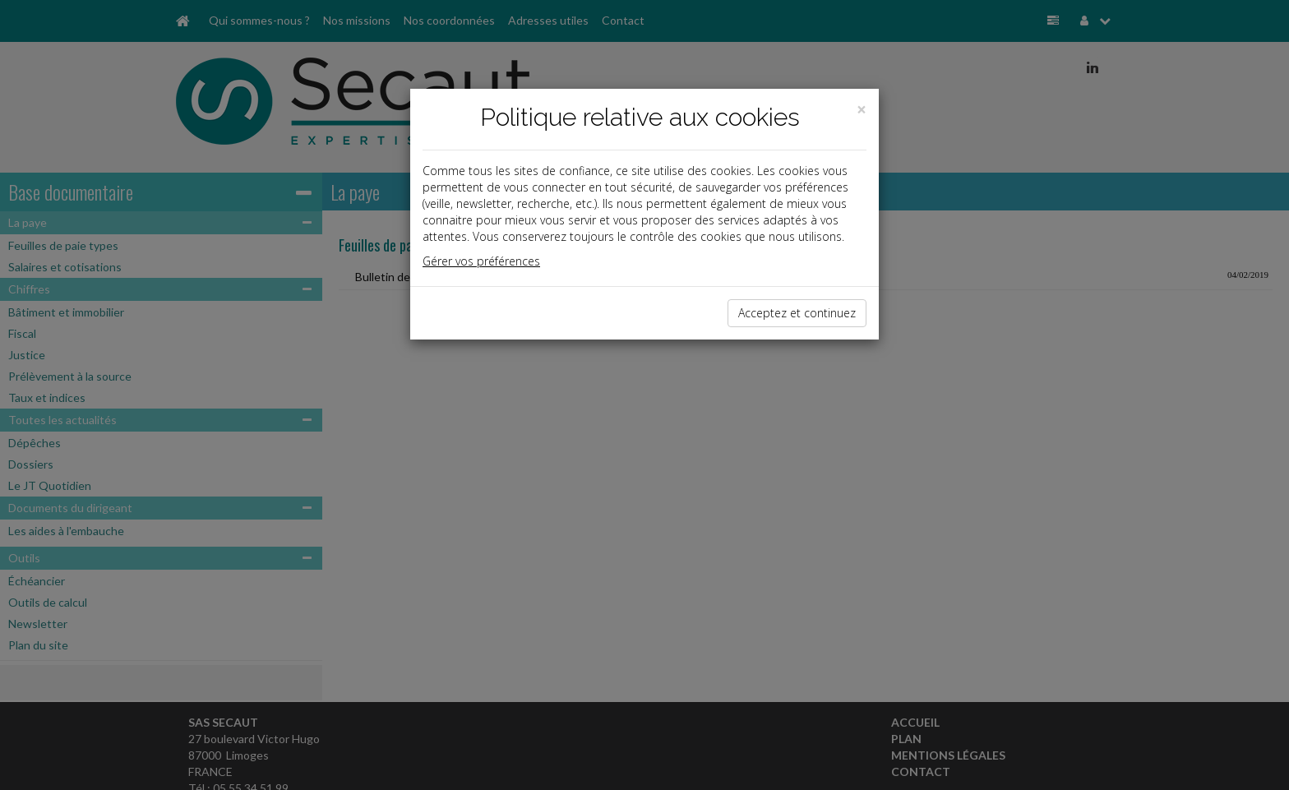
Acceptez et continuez (797, 313)
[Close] (861, 109)
